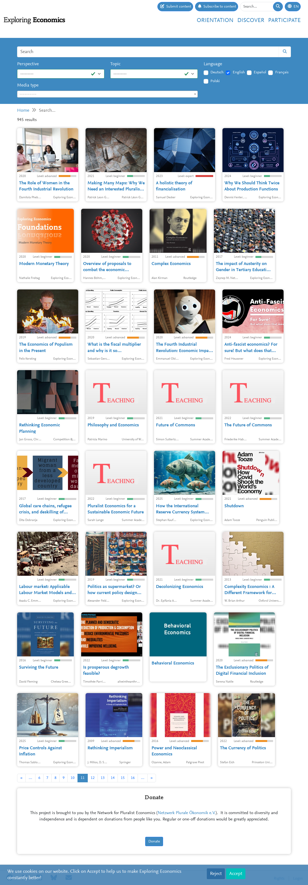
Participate (284, 20)
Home (23, 110)
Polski (215, 81)
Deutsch (217, 72)
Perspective (28, 64)
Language (213, 64)
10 (73, 778)
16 (133, 778)
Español (260, 72)
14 (113, 778)
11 (83, 778)
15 (123, 778)
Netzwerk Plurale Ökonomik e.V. (187, 813)
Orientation (215, 20)
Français (281, 72)
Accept (235, 873)
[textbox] (107, 94)
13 (103, 778)
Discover (250, 20)
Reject (216, 873)
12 (93, 778)
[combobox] (107, 94)
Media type (28, 85)
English (239, 72)
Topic (115, 64)
